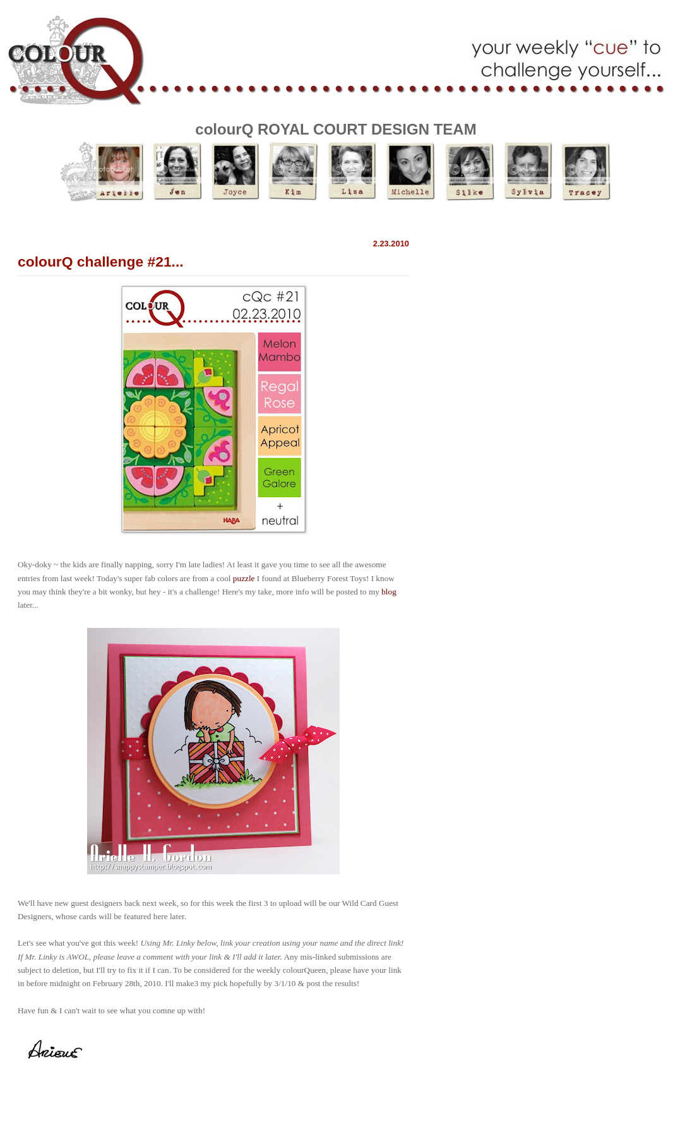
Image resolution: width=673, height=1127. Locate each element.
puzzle (244, 578)
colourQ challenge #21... (101, 261)
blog (388, 591)
